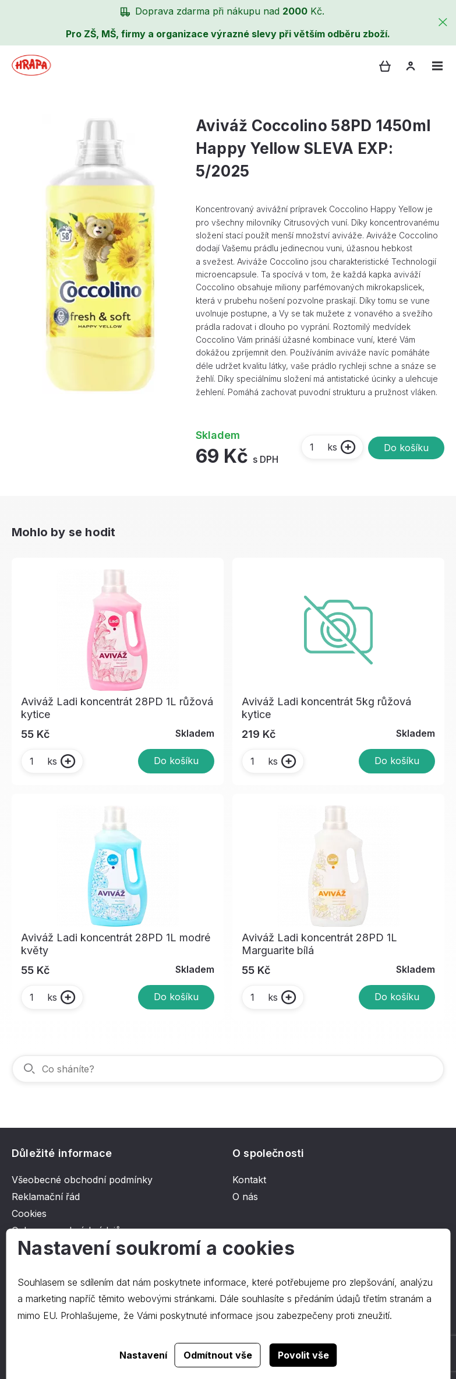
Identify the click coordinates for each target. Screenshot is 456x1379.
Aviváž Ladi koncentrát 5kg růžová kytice (326, 707)
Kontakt (249, 1179)
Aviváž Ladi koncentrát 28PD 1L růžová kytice (117, 707)
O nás (245, 1196)
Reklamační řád (46, 1196)
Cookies (29, 1213)
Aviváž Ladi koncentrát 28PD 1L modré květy (115, 943)
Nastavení (143, 1355)
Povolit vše (303, 1355)
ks (323, 447)
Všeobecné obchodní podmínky (82, 1179)
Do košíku (406, 447)
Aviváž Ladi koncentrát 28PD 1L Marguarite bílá (319, 943)
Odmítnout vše (217, 1355)
